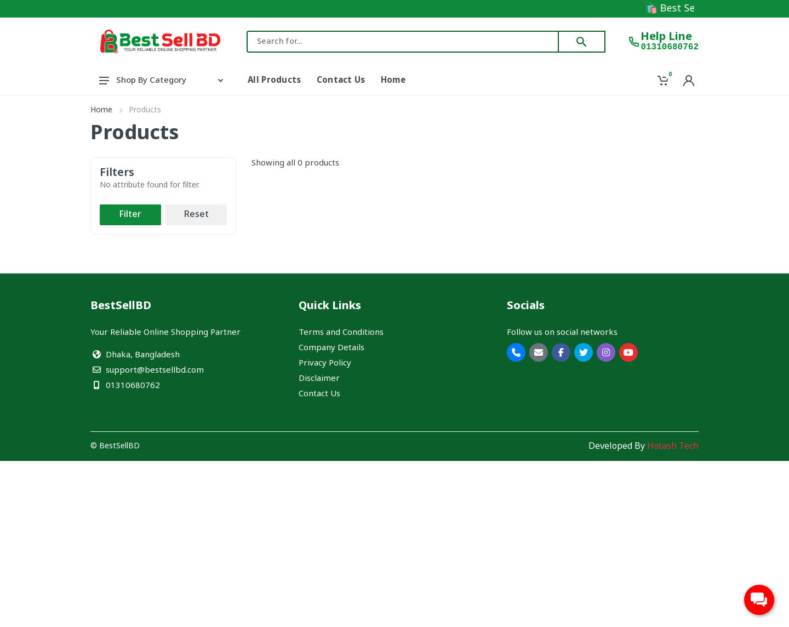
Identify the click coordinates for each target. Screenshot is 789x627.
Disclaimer (319, 378)
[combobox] (403, 42)
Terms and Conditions (341, 332)
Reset (196, 215)
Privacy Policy (325, 363)
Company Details (331, 348)
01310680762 (670, 47)
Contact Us (319, 394)
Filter (130, 215)
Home (101, 110)
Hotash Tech (673, 447)
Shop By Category (161, 80)
